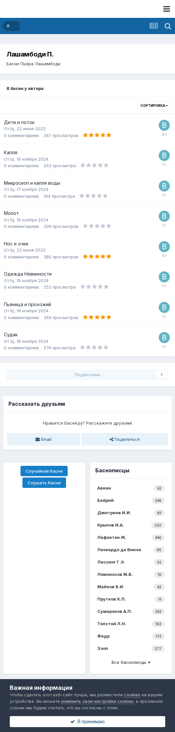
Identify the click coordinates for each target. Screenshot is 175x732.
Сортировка (154, 105)
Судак (11, 334)
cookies (132, 694)
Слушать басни (44, 482)
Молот (11, 213)
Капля (10, 152)
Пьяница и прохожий (27, 304)
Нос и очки (16, 243)
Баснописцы (112, 470)
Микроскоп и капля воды (32, 183)
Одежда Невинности (28, 274)
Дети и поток (19, 122)
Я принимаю (87, 721)
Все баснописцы (131, 662)
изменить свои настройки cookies (97, 701)
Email (43, 439)
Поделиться (125, 439)
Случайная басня (44, 471)
